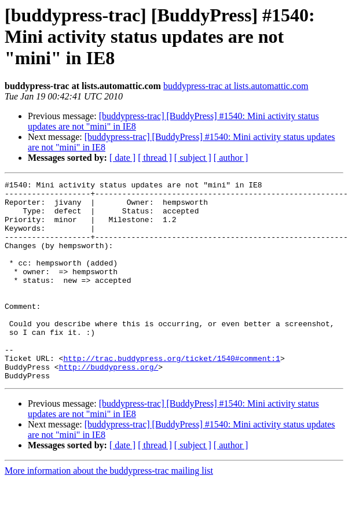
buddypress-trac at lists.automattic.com (236, 86)
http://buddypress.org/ (109, 405)
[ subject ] (192, 158)
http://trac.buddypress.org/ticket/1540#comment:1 (171, 394)
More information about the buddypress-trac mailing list (109, 510)
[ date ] (122, 158)
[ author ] (231, 158)
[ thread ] (155, 158)
